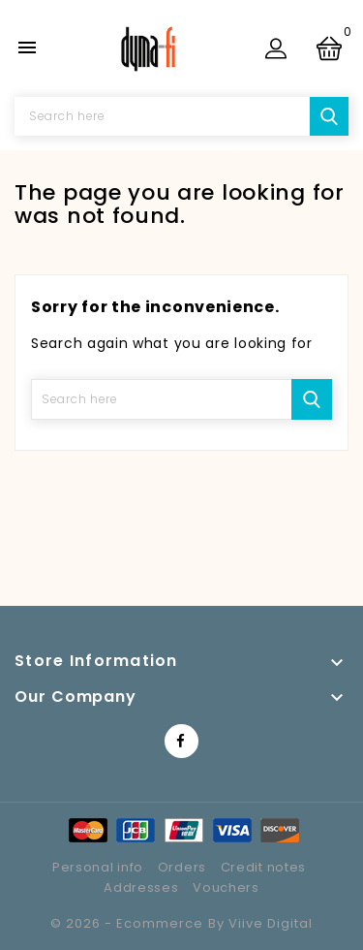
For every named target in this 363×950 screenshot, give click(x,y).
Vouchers (226, 887)
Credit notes (263, 867)
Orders (182, 867)
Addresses (141, 887)
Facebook (181, 741)
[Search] (181, 116)
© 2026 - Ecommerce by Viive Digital (181, 923)
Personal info (97, 867)
